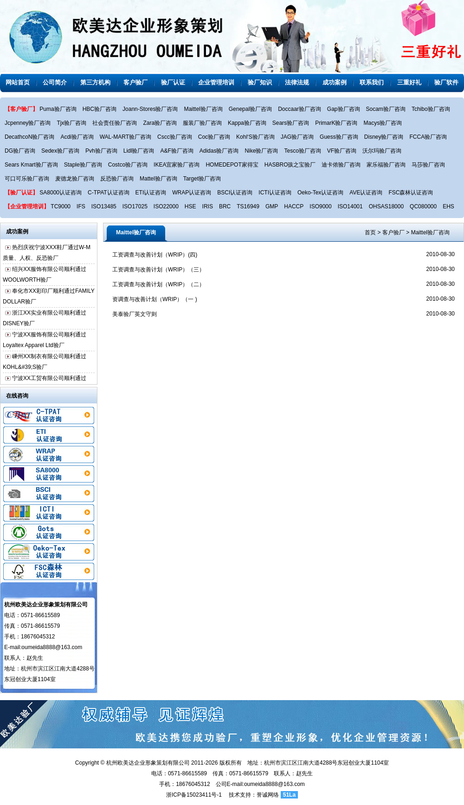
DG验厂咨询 (20, 151)
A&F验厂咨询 (176, 151)
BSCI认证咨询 (234, 192)
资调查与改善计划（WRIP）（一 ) (154, 299)
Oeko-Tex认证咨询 (320, 192)
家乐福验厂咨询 (386, 164)
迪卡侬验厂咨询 (341, 164)
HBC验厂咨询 (99, 109)
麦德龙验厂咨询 (74, 178)
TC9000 (61, 206)
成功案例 (334, 82)
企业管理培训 (216, 82)
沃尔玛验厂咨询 (381, 151)
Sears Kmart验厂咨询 (31, 164)
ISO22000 (166, 206)
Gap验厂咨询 (343, 109)
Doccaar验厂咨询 (299, 109)
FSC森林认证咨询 (410, 192)
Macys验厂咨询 (382, 123)
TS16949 (248, 206)
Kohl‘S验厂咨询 (255, 137)
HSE (190, 206)
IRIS (207, 206)
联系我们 (372, 82)
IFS (81, 206)
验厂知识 (260, 82)
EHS (448, 206)
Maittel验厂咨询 (203, 109)
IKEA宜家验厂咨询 (177, 164)
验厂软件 (446, 82)
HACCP (293, 206)
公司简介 (55, 82)
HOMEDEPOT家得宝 (232, 164)
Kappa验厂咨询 (247, 123)
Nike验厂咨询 (261, 151)
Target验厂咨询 (202, 178)
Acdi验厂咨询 (76, 137)
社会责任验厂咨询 (114, 123)
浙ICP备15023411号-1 (194, 795)
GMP (271, 206)
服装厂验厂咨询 (202, 123)
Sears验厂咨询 (290, 123)
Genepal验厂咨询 (250, 109)
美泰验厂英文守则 (134, 314)
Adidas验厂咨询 (219, 151)
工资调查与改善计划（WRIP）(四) (154, 254)
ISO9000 (320, 206)
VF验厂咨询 (341, 151)
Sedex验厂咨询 (60, 151)
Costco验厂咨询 (128, 164)
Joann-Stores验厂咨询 (150, 109)
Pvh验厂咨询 (101, 151)
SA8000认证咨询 (60, 192)
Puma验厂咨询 (57, 109)
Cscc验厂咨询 (174, 137)
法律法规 (297, 82)
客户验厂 (135, 82)
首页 (370, 232)
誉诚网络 (268, 795)
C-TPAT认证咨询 (108, 192)
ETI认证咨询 (151, 192)
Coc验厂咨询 (214, 137)
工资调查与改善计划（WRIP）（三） (158, 269)
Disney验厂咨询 (384, 137)
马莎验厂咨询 (428, 164)
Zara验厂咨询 (160, 123)
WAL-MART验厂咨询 (125, 137)
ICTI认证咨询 (274, 192)
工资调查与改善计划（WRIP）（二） (158, 284)
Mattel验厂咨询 (158, 178)
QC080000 (423, 206)
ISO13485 (103, 206)
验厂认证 (173, 82)
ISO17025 (135, 206)
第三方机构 (95, 82)
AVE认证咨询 (365, 192)
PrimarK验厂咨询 (336, 123)
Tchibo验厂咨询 (431, 109)
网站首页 (18, 82)
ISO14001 (350, 206)
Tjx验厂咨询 (71, 123)
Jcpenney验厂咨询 (28, 123)
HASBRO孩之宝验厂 (290, 164)
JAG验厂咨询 (297, 137)
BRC (225, 206)
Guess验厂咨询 (339, 137)
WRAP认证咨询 (191, 192)
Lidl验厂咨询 (139, 151)
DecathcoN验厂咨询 (29, 137)
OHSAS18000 (386, 206)
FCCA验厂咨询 (428, 137)
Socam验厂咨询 (386, 109)
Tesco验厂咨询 (302, 151)
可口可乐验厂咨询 (27, 178)
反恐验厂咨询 (117, 178)
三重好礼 (409, 82)
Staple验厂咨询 (83, 164)
